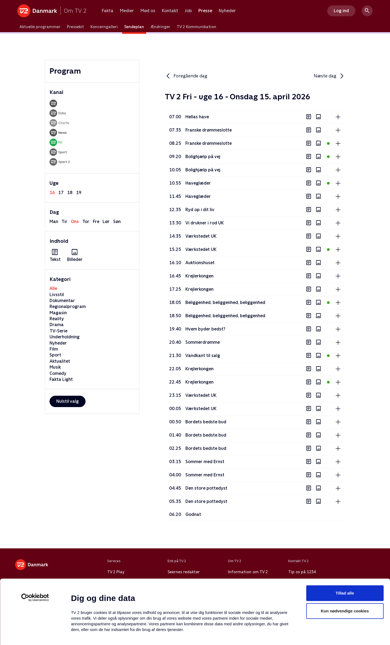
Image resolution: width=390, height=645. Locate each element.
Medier (127, 10)
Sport (55, 355)
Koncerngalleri (104, 27)
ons (75, 221)
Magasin (58, 312)
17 (61, 192)
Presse (205, 10)
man (54, 221)
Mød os (147, 10)
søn (117, 221)
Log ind (341, 10)
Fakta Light (61, 379)
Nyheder (227, 10)
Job (188, 10)
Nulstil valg (67, 401)
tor (85, 221)
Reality (57, 318)
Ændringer (160, 27)
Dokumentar (62, 300)
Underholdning (65, 336)
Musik (55, 367)
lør (106, 221)
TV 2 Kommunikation (196, 27)
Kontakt (170, 10)
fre (96, 221)
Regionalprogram (68, 306)
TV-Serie (58, 330)
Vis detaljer (262, 634)
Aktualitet (60, 361)
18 (70, 192)
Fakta (107, 10)
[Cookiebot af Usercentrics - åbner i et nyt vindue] (35, 560)
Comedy (58, 373)
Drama (57, 324)
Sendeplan (134, 27)
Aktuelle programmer (39, 27)
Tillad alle (345, 555)
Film (54, 349)
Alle (53, 288)
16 (52, 192)
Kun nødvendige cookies (345, 573)
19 (78, 192)
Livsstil (57, 294)
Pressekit (75, 27)
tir (64, 221)
